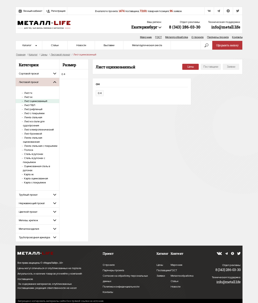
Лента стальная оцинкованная (32, 139)
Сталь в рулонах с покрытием (34, 160)
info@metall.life (225, 26)
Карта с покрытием (34, 182)
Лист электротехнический (38, 129)
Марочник (146, 37)
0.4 (63, 74)
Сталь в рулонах (33, 154)
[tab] (37, 73)
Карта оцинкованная (35, 178)
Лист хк (27, 97)
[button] (37, 73)
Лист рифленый (32, 109)
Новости (81, 45)
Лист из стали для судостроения (33, 123)
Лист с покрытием (33, 113)
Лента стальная (32, 117)
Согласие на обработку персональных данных (125, 279)
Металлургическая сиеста (147, 45)
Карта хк (28, 174)
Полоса (28, 150)
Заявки (231, 66)
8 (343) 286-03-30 (184, 26)
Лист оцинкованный (35, 101)
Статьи (54, 45)
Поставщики (210, 66)
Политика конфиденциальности (121, 286)
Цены (190, 66)
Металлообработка (176, 37)
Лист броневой (32, 133)
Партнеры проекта (218, 37)
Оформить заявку (227, 45)
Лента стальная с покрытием (40, 146)
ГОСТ (158, 37)
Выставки (109, 45)
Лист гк (27, 93)
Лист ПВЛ (29, 105)
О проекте (197, 37)
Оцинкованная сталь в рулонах (36, 168)
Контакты (237, 37)
